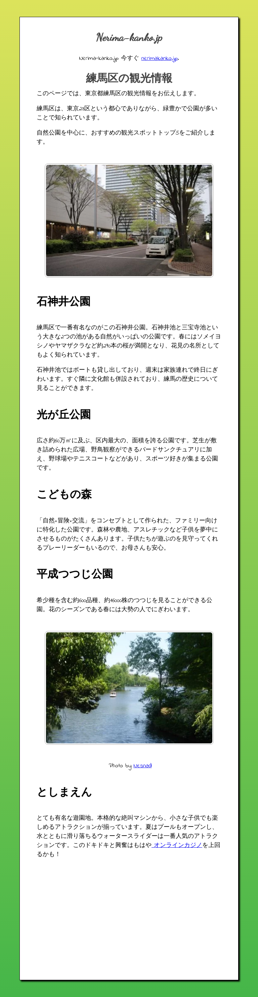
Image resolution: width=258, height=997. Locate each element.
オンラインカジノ (177, 845)
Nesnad (143, 766)
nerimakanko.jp (159, 58)
